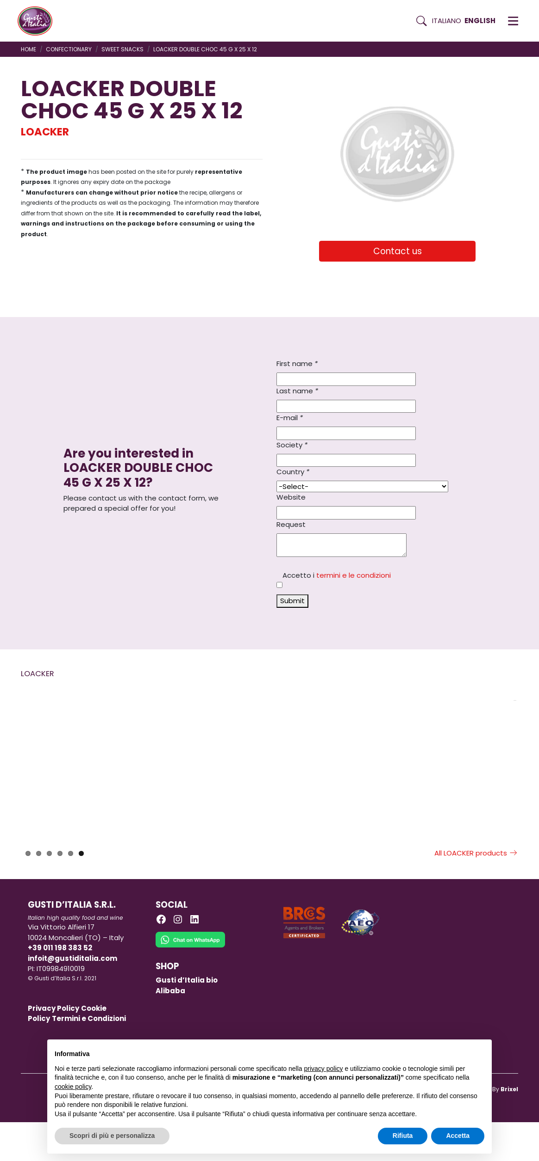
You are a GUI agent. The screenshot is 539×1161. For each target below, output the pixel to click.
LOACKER (45, 131)
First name (297, 363)
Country (292, 472)
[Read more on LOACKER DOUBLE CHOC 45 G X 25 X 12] (323, 755)
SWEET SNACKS (122, 49)
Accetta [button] (458, 1135)
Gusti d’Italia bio (187, 1019)
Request (291, 524)
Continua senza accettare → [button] (441, 1051)
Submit (292, 600)
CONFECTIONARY (69, 49)
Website (291, 497)
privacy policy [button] (323, 1068)
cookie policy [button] (73, 1086)
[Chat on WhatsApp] (190, 985)
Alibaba (170, 1029)
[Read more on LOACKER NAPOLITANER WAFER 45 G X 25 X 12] (446, 755)
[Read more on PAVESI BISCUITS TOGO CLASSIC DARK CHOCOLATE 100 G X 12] (201, 756)
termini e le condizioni (353, 575)
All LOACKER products (476, 892)
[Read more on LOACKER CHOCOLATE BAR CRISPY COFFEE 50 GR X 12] (78, 755)
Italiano (446, 20)
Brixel (509, 1128)
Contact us (397, 251)
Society (291, 445)
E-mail (289, 417)
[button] (513, 21)
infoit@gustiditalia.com (72, 997)
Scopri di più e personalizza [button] (112, 1135)
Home (28, 49)
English (479, 20)
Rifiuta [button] (403, 1135)
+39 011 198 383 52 (60, 986)
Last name (297, 391)
